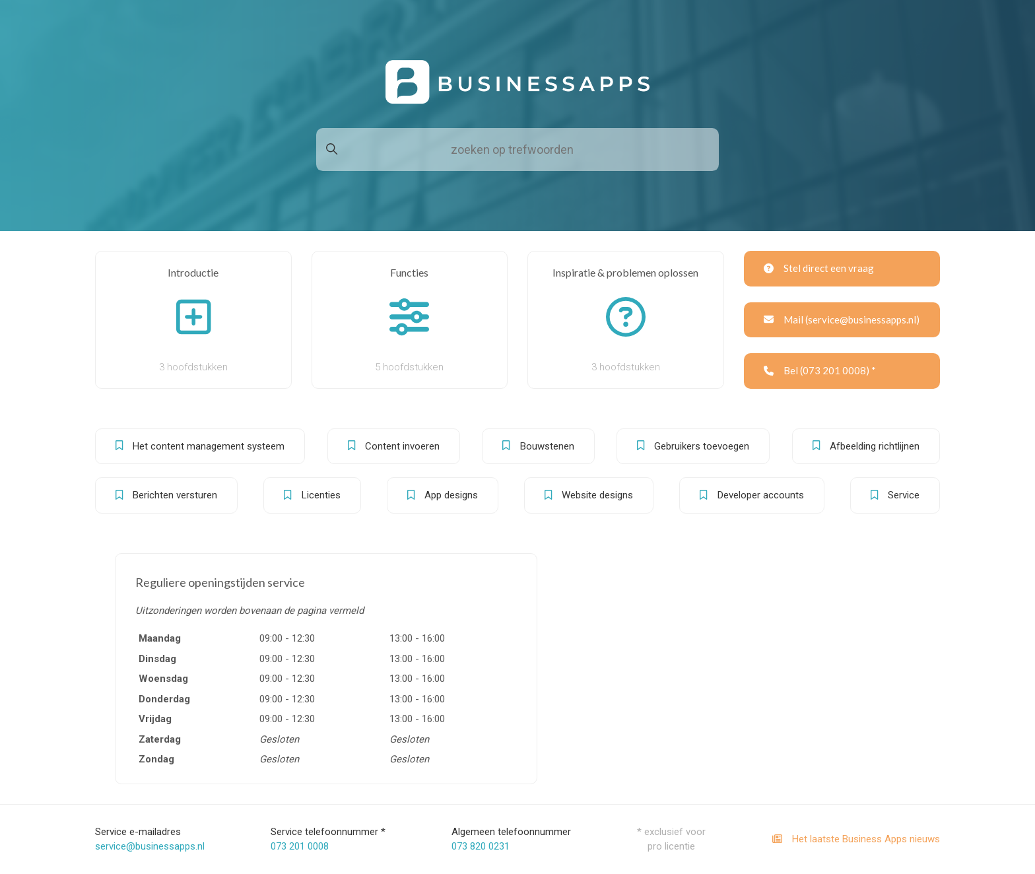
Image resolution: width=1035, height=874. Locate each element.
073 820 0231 (480, 846)
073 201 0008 (300, 846)
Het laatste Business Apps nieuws (856, 839)
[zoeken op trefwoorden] (517, 149)
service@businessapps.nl (150, 846)
